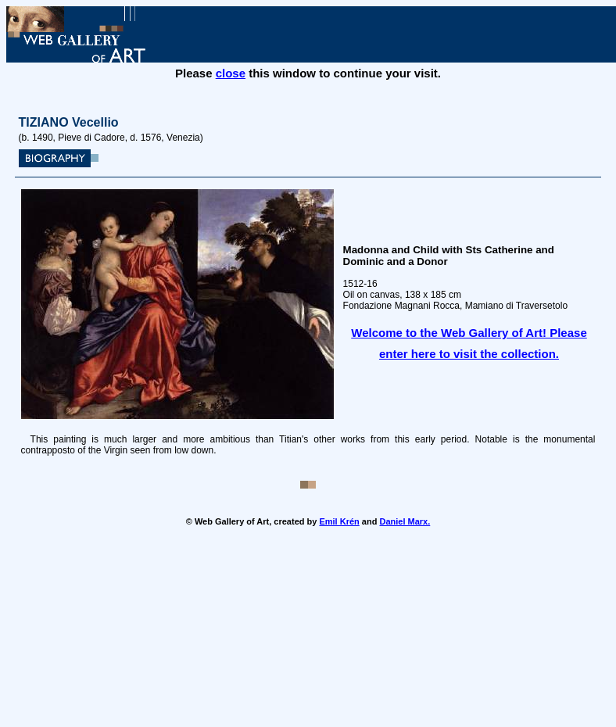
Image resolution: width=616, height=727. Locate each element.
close (230, 73)
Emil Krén (339, 521)
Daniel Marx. (404, 521)
